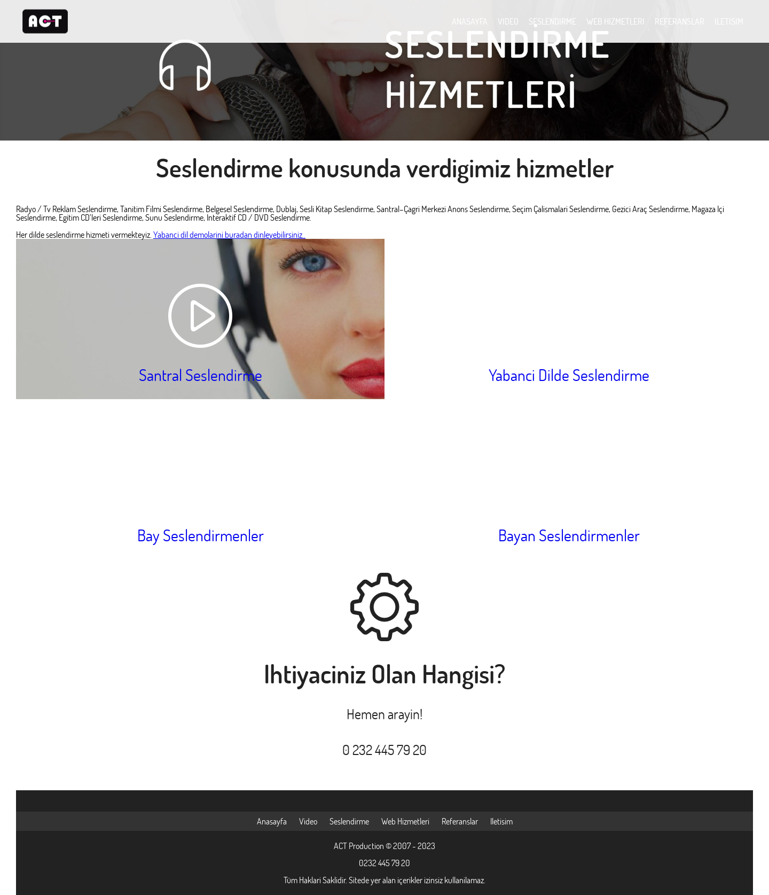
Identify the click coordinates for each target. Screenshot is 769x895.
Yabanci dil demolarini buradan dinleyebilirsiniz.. (229, 234)
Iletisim (501, 821)
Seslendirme (349, 821)
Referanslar (460, 821)
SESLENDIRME (552, 21)
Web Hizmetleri (405, 821)
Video (308, 821)
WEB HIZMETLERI (615, 21)
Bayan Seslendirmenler (569, 535)
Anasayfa (272, 821)
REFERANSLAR (679, 21)
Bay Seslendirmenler (200, 535)
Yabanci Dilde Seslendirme (569, 374)
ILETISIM (729, 21)
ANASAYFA (470, 21)
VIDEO (508, 21)
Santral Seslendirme (200, 374)
